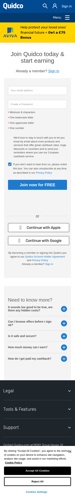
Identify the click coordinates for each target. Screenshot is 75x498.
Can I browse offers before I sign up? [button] (37, 323)
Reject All (37, 481)
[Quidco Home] (13, 8)
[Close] (70, 451)
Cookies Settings (36, 491)
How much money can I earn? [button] (37, 347)
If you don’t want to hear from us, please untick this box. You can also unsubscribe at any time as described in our (40, 168)
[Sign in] (55, 6)
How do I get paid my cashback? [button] (37, 358)
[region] (37, 472)
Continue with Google (39, 240)
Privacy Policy (44, 172)
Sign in (67, 6)
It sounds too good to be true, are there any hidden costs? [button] (37, 309)
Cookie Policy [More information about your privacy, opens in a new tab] (13, 462)
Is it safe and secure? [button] (37, 336)
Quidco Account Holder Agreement (45, 256)
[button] (37, 32)
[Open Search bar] (45, 6)
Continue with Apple (38, 227)
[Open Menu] (61, 17)
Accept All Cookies (38, 470)
